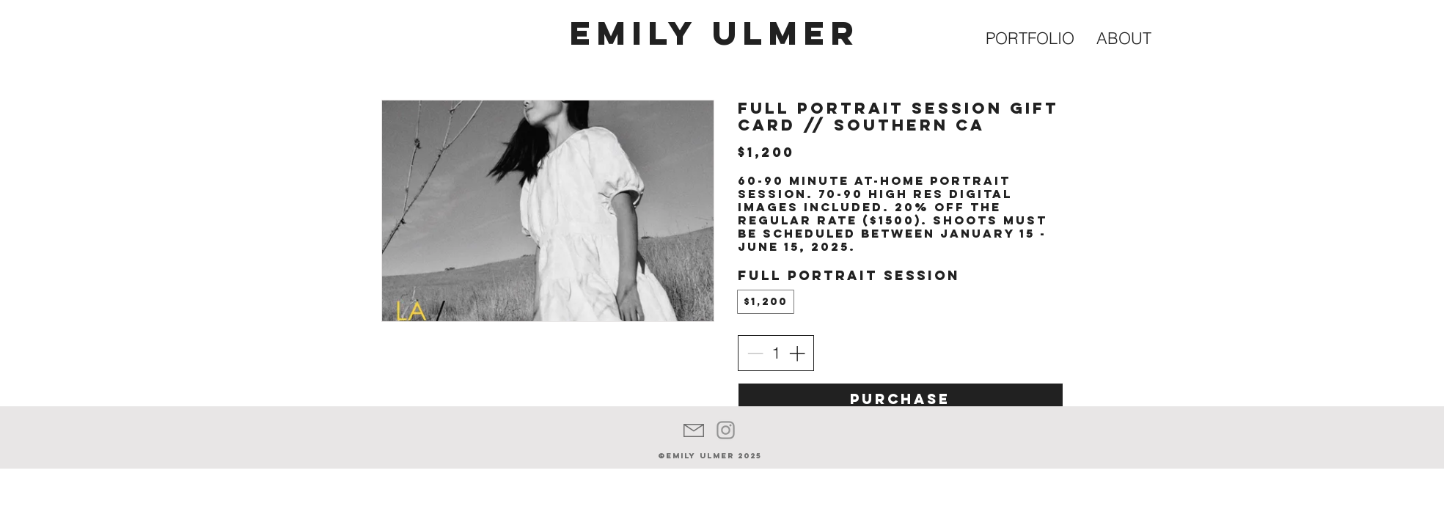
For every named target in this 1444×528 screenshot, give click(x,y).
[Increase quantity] (797, 353)
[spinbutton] (776, 353)
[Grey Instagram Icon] (726, 430)
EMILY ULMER (715, 33)
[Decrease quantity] (755, 353)
